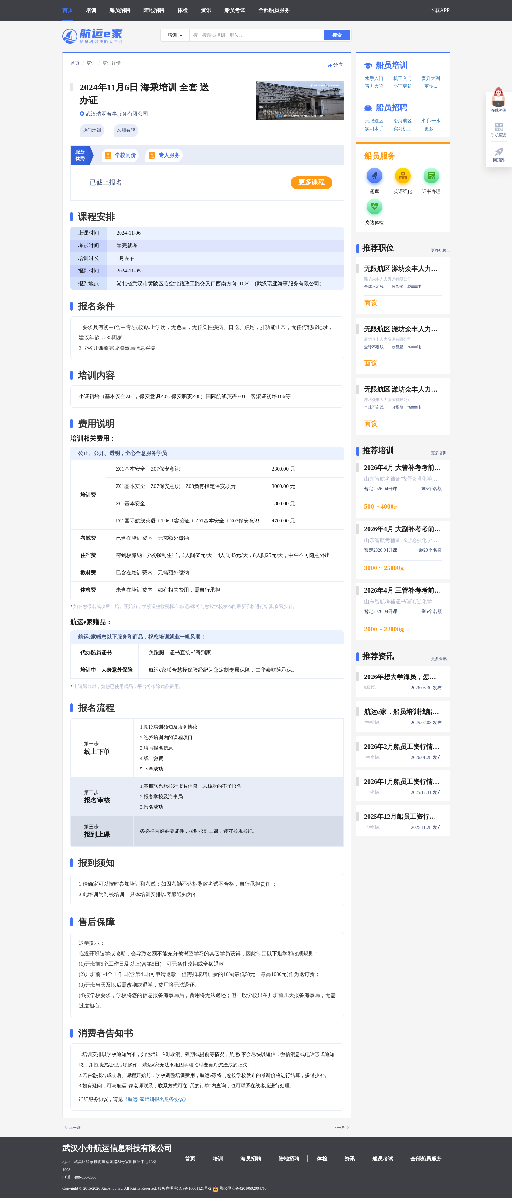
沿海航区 (402, 120)
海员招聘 (119, 10)
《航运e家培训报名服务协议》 (156, 1099)
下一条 (341, 1127)
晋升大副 (431, 78)
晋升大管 (374, 86)
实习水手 (374, 128)
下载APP (440, 10)
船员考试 (234, 10)
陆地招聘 (153, 10)
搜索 (337, 35)
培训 (91, 10)
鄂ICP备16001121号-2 (192, 1188)
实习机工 (402, 128)
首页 (67, 10)
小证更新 (402, 86)
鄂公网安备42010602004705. (240, 1188)
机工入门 (402, 78)
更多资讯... (440, 658)
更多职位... (440, 250)
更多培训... (440, 453)
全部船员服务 (274, 10)
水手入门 (374, 78)
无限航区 (374, 120)
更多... (430, 86)
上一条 (73, 1127)
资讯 (206, 10)
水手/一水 (430, 120)
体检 (182, 10)
